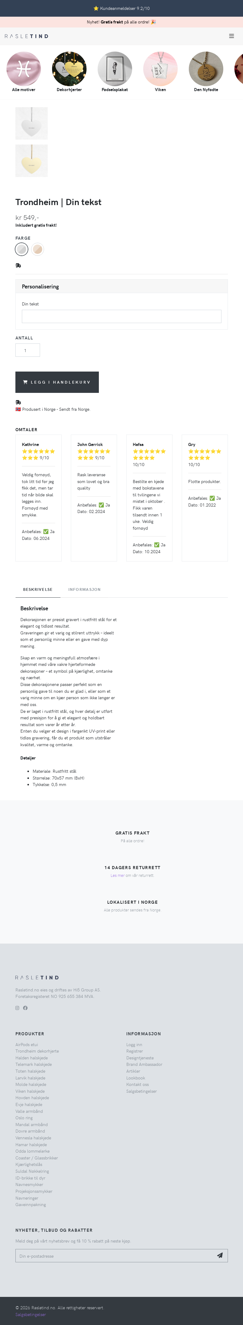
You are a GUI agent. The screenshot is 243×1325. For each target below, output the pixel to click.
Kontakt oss (137, 1084)
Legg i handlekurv (57, 382)
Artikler (133, 1071)
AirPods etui (26, 1044)
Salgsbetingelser (141, 1091)
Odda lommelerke (32, 1151)
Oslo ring (24, 1117)
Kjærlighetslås (28, 1164)
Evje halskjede (28, 1104)
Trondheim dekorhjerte (37, 1051)
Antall (24, 337)
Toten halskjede (30, 1071)
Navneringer (26, 1198)
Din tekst (30, 304)
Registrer (134, 1051)
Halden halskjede (31, 1057)
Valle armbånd (29, 1111)
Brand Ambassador (144, 1064)
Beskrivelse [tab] (38, 589)
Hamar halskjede (31, 1144)
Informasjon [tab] (84, 589)
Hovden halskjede (32, 1097)
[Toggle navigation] (231, 36)
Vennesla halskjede (33, 1137)
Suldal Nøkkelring (32, 1171)
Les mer (118, 875)
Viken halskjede (30, 1091)
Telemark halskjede (33, 1064)
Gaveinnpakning (30, 1204)
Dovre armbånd (30, 1131)
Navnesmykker (29, 1184)
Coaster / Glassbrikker (36, 1158)
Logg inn (134, 1044)
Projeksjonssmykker (33, 1191)
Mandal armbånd (31, 1124)
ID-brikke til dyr (30, 1178)
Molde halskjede (30, 1084)
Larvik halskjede (30, 1078)
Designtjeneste (140, 1057)
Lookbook (135, 1078)
